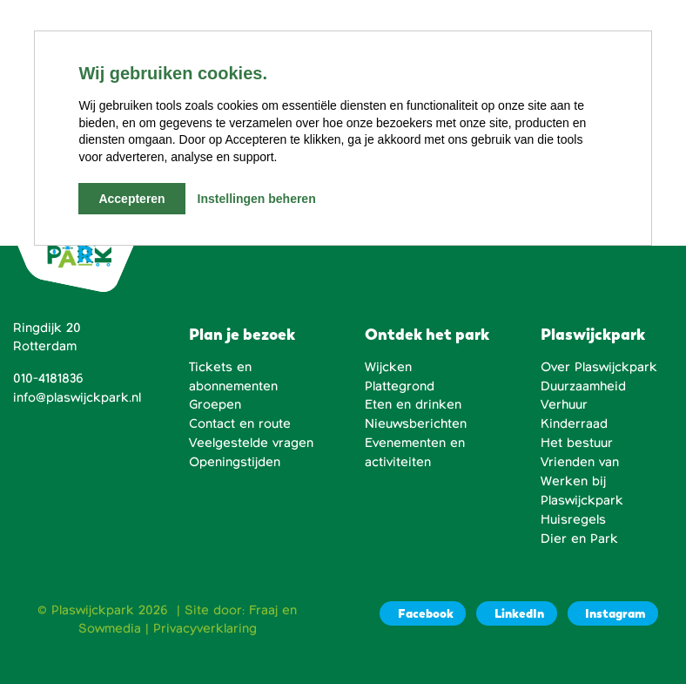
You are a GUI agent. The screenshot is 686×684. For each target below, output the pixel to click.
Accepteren (131, 199)
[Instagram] (613, 613)
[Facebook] (423, 613)
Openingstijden (234, 462)
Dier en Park (579, 538)
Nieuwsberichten (416, 423)
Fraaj (263, 610)
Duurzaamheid (583, 386)
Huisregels (573, 519)
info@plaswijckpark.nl (77, 397)
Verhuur (564, 404)
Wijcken (388, 367)
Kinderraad (574, 423)
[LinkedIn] (516, 613)
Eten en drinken (413, 404)
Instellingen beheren (257, 199)
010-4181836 (48, 378)
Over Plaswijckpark (599, 367)
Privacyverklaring (205, 628)
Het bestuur (577, 442)
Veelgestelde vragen (251, 442)
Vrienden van (580, 462)
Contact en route (240, 423)
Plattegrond (399, 386)
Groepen (215, 404)
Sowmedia (109, 628)
